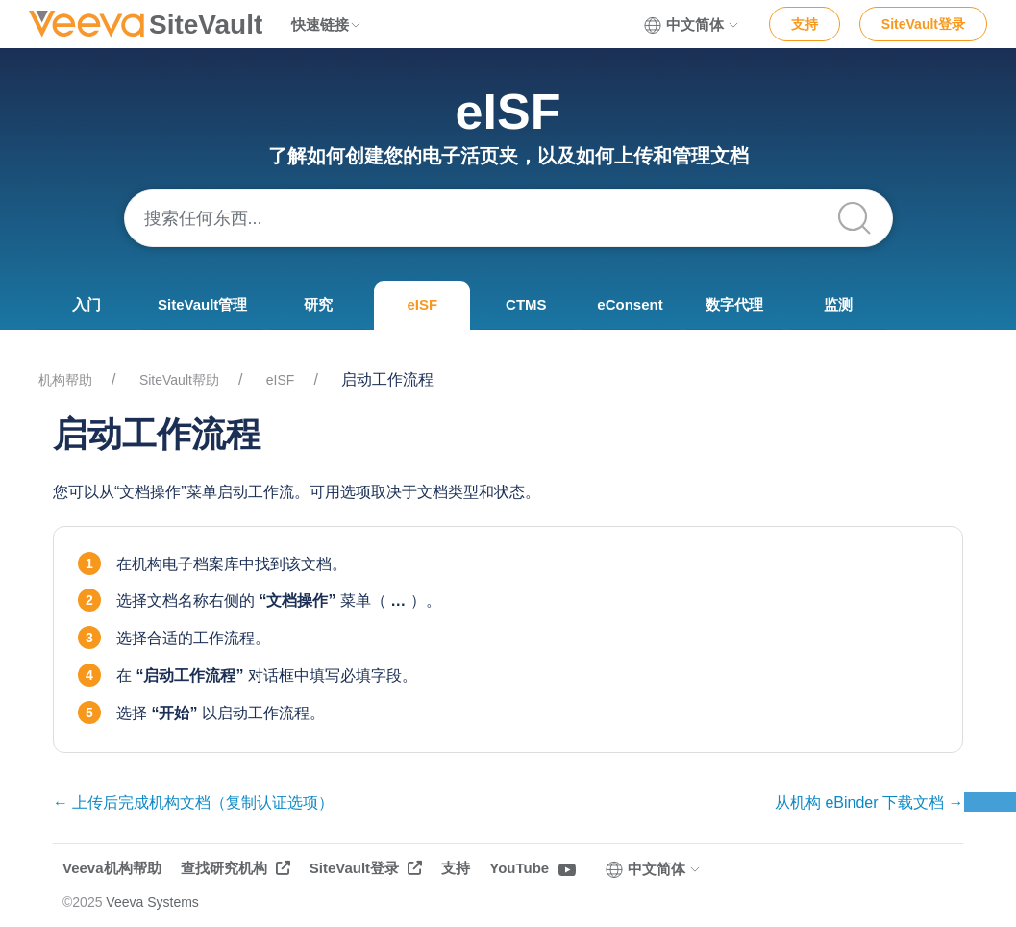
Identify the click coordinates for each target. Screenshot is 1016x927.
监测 (838, 304)
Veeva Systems (152, 902)
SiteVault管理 (202, 304)
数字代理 (734, 304)
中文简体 (692, 25)
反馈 (990, 802)
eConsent (629, 304)
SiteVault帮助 (179, 380)
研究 (318, 304)
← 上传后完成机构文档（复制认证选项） (193, 802)
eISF (423, 304)
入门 (86, 304)
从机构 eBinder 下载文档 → (869, 802)
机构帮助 (65, 380)
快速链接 (326, 24)
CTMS (526, 304)
